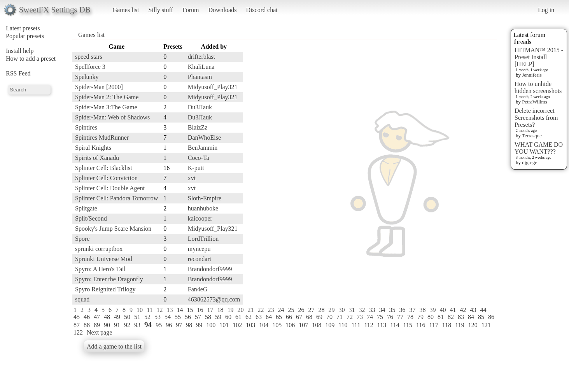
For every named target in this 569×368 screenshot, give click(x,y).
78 (410, 317)
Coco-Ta (198, 157)
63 (259, 317)
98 (189, 325)
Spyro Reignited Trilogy (105, 289)
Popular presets (25, 36)
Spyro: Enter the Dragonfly (109, 279)
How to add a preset (31, 58)
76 (390, 317)
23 (271, 310)
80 (430, 317)
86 (491, 317)
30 (341, 310)
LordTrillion (203, 238)
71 (339, 317)
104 (263, 325)
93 (137, 325)
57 (198, 317)
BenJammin (202, 147)
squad (82, 299)
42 (463, 310)
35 (392, 310)
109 (329, 325)
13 (169, 310)
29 (331, 310)
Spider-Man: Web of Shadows (112, 117)
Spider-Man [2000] (99, 87)
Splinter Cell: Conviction (106, 178)
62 (248, 317)
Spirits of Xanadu (97, 157)
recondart (199, 259)
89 (97, 325)
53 (157, 317)
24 (281, 310)
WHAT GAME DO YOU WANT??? (539, 148)
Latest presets (23, 28)
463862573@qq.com (214, 299)
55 (178, 317)
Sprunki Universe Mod (103, 259)
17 (210, 310)
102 (237, 325)
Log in (546, 10)
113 (381, 325)
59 (218, 317)
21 (250, 310)
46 (87, 317)
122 (78, 332)
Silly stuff (161, 10)
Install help (20, 50)
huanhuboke (203, 208)
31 (351, 310)
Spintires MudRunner (102, 137)
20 (240, 310)
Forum (190, 10)
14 (180, 310)
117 (433, 325)
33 (372, 310)
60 (228, 317)
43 (473, 310)
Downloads (222, 10)
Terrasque (532, 135)
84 (471, 317)
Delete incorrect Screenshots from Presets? (536, 117)
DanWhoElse (204, 137)
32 (362, 310)
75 (380, 317)
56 (188, 317)
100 (210, 325)
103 (250, 325)
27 (311, 310)
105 (277, 325)
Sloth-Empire (204, 198)
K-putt (196, 168)
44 (483, 310)
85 (481, 317)
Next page (99, 332)
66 (289, 317)
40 (442, 310)
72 (350, 317)
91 (117, 325)
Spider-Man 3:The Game (106, 107)
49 (117, 317)
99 (199, 325)
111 (356, 325)
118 (446, 325)
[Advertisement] (465, 158)
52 (147, 317)
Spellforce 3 (90, 66)
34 (382, 310)
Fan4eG (198, 289)
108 (316, 325)
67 (299, 317)
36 (402, 310)
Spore (82, 238)
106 (290, 325)
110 (342, 325)
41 (453, 310)
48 (107, 317)
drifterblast (201, 56)
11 (149, 310)
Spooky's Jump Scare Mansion (113, 228)
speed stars (88, 56)
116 (420, 325)
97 (179, 325)
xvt (192, 178)
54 (168, 317)
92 (127, 325)
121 (486, 325)
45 (77, 317)
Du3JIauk (200, 107)
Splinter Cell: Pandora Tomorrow (116, 198)
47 (97, 317)
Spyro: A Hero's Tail (100, 269)
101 (224, 325)
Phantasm (200, 77)
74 (370, 317)
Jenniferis (532, 75)
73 (360, 317)
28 (321, 310)
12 (159, 310)
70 (329, 317)
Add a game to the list (114, 346)
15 (190, 310)
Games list (126, 10)
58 (208, 317)
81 (441, 317)
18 (220, 310)
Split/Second (91, 218)
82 (451, 317)
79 (420, 317)
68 (309, 317)
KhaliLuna (201, 66)
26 (301, 310)
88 (87, 325)
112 (368, 325)
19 (230, 310)
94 (148, 325)
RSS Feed (18, 73)
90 (107, 325)
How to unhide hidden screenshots (538, 87)
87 (77, 325)
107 (303, 325)
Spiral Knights (93, 147)
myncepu (199, 248)
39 (432, 310)
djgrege (529, 162)
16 (200, 310)
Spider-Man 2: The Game (106, 97)
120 (473, 325)
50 (127, 317)
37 (412, 310)
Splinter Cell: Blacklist (103, 168)
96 (169, 325)
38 (422, 310)
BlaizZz (198, 127)
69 (319, 317)
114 (394, 325)
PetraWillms (534, 102)
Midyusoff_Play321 (213, 87)
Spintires (86, 127)
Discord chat (261, 10)
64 (269, 317)
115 (407, 325)
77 (400, 317)
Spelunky (86, 77)
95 (159, 325)
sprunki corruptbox (99, 248)
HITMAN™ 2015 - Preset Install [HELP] (539, 57)
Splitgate (86, 208)
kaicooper (200, 218)
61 (238, 317)
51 (137, 317)
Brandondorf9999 (210, 269)
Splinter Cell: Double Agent (110, 188)
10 (140, 310)
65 (279, 317)
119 (459, 325)
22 (260, 310)
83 (461, 317)
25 (291, 310)
